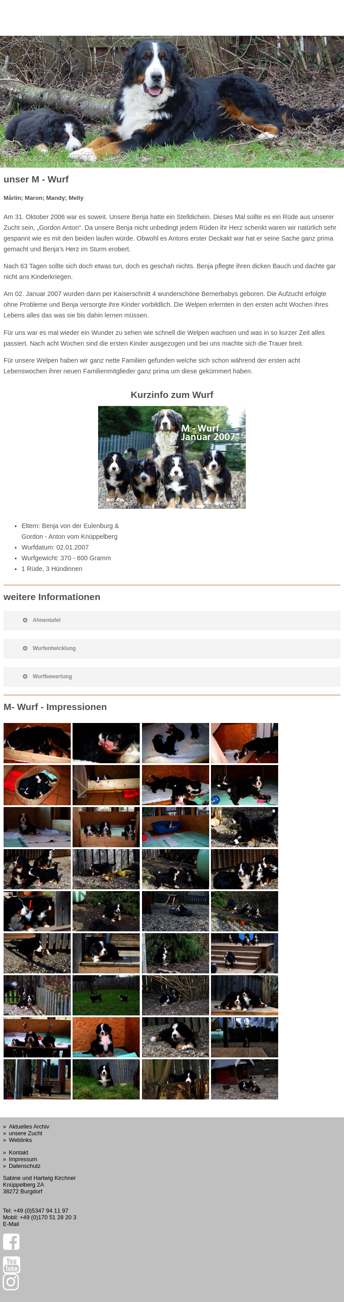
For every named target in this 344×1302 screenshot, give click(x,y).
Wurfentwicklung (49, 648)
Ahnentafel (41, 620)
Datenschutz (25, 1165)
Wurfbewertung (47, 676)
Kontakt (18, 1152)
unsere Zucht (26, 1133)
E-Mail (11, 1224)
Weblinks (20, 1140)
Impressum (23, 1159)
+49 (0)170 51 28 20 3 (48, 1217)
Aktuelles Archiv (29, 1126)
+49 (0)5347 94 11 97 (41, 1210)
